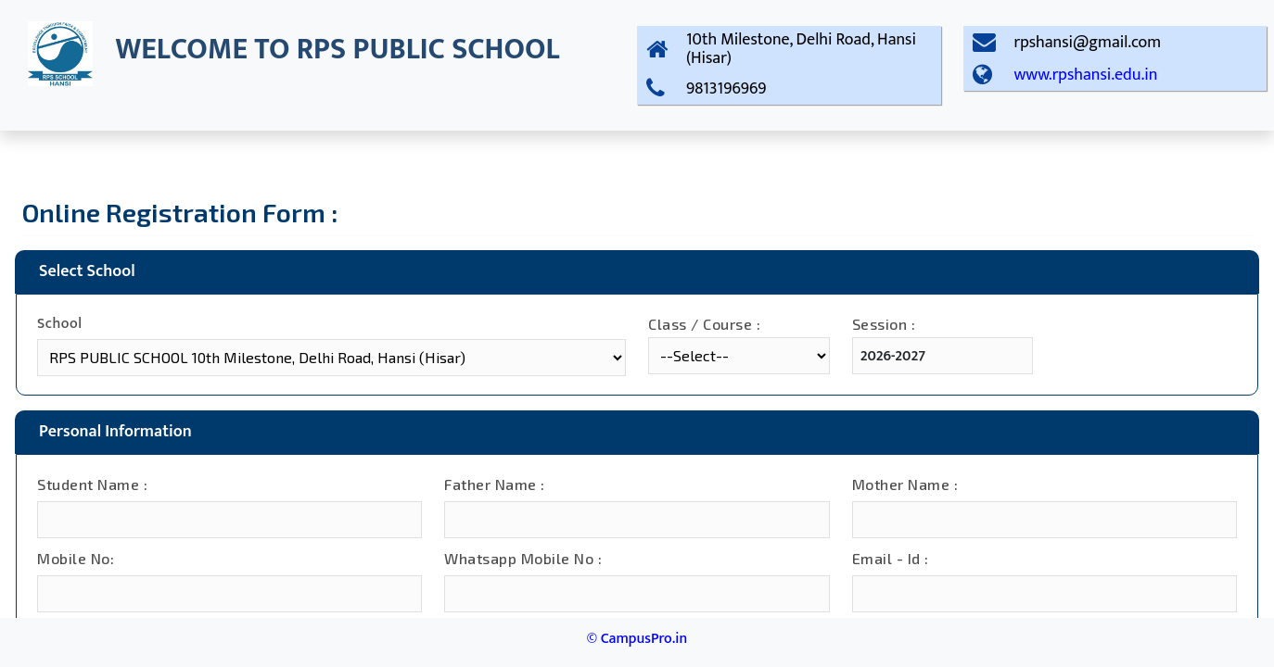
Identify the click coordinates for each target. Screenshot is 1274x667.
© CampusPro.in (637, 638)
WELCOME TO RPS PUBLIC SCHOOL (337, 49)
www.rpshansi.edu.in (1086, 75)
